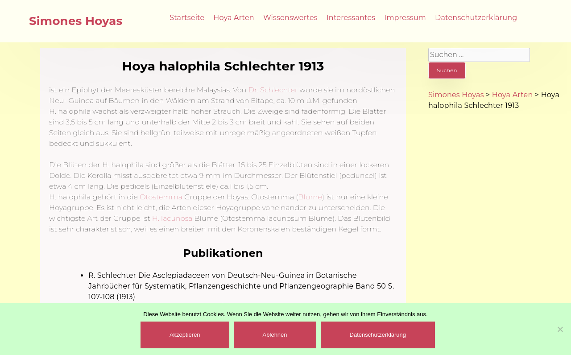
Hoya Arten (233, 17)
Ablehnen (275, 334)
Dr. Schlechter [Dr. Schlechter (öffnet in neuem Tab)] (272, 90)
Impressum (405, 17)
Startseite (187, 17)
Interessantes (351, 17)
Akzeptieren (185, 334)
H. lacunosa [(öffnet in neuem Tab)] (172, 218)
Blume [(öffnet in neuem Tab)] (310, 197)
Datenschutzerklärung (476, 17)
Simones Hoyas (76, 21)
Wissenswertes (290, 17)
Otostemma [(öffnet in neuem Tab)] (161, 197)
